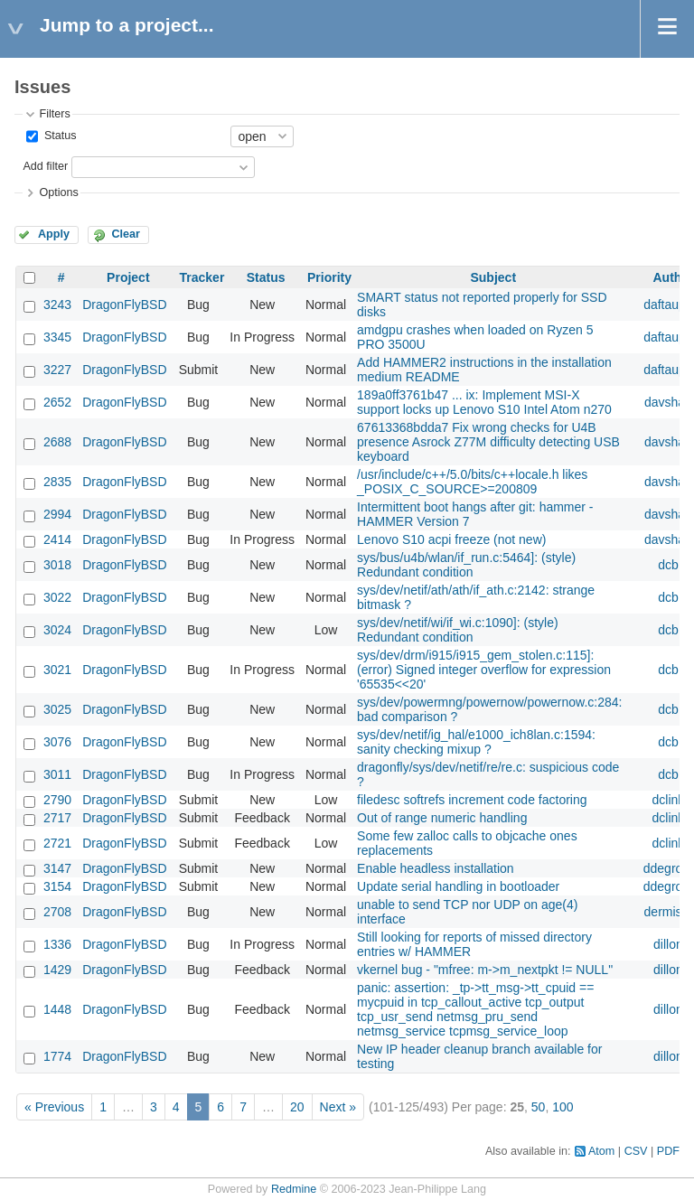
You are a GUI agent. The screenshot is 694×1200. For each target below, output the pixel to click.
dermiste (668, 912)
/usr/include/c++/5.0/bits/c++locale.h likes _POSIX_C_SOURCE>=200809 (472, 481)
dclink (668, 799)
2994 (57, 514)
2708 (57, 912)
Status (58, 135)
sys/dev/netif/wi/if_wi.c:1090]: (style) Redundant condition (457, 629)
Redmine (293, 1189)
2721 (57, 843)
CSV (636, 1151)
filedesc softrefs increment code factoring (471, 799)
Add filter (45, 166)
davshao (668, 402)
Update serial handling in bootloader (458, 886)
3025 (57, 709)
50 (538, 1107)
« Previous (54, 1107)
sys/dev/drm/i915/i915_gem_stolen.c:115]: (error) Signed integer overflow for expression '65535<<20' (484, 669)
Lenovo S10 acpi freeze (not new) (451, 539)
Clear (125, 234)
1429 (57, 969)
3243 (57, 304)
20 (297, 1107)
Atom (601, 1151)
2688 (57, 442)
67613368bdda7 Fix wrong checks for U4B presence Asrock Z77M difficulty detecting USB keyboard (488, 442)
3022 (57, 597)
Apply (54, 234)
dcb (668, 565)
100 (562, 1107)
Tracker (202, 277)
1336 (57, 944)
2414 (57, 539)
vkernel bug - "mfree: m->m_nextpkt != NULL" (485, 969)
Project (128, 277)
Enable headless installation (435, 868)
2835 (57, 481)
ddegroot (668, 868)
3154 (57, 886)
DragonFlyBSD (124, 304)
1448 (57, 1009)
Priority (329, 277)
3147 (57, 868)
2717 (57, 818)
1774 (57, 1056)
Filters (54, 114)
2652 (57, 402)
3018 (57, 565)
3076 (57, 742)
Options (58, 192)
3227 (57, 369)
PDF (668, 1151)
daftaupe (668, 304)
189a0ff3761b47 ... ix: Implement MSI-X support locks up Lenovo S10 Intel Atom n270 (484, 402)
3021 (57, 669)
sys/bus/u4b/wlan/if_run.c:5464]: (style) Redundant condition (466, 564)
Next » (338, 1107)
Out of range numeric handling (442, 818)
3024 (57, 630)
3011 (57, 774)
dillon (668, 944)
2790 (57, 799)
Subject (493, 277)
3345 (57, 337)
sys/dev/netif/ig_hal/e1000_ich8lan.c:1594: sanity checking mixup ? (476, 741)
